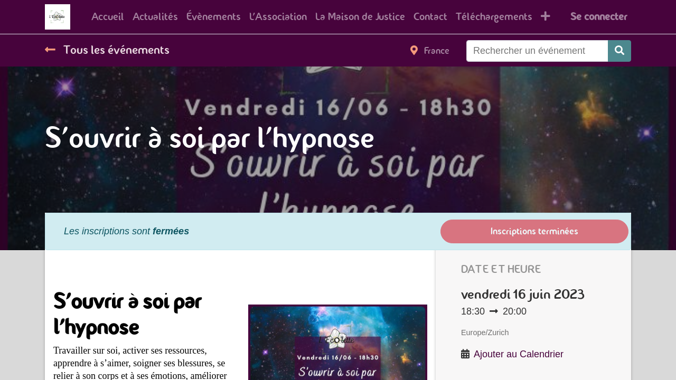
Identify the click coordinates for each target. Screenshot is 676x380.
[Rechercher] (619, 51)
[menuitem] (107, 17)
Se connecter (598, 16)
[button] (546, 17)
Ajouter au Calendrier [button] (519, 354)
